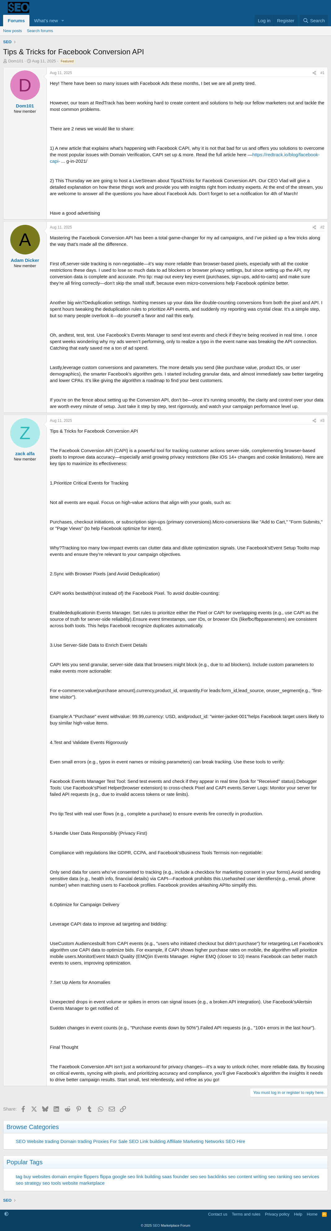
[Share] (314, 73)
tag (19, 1176)
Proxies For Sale (110, 1141)
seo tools (51, 1183)
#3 (322, 420)
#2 (322, 227)
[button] (63, 20)
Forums (16, 20)
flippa (105, 1176)
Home (312, 1214)
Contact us (217, 1214)
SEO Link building (147, 1141)
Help (298, 1214)
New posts (12, 30)
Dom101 (16, 61)
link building (148, 1176)
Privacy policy (277, 1214)
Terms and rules (246, 1214)
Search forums (40, 30)
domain (59, 1176)
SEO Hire (235, 1141)
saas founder (175, 1176)
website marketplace (83, 1183)
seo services (306, 1176)
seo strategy (28, 1183)
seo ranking (280, 1176)
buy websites (37, 1176)
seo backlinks (213, 1176)
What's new (46, 20)
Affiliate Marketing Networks (195, 1141)
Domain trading (76, 1141)
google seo (123, 1176)
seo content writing (247, 1176)
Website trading (43, 1141)
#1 (322, 73)
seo (194, 1176)
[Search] (314, 20)
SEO (21, 1141)
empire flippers (83, 1176)
